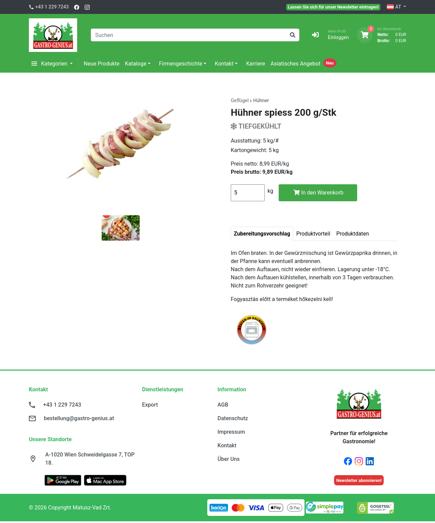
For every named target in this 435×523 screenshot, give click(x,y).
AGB (223, 404)
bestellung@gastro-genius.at (79, 418)
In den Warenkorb (318, 192)
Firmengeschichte (180, 63)
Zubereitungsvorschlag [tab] (262, 233)
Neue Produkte (101, 63)
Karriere (255, 63)
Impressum (231, 432)
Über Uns (229, 459)
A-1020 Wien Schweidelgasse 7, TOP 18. (90, 458)
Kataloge (135, 63)
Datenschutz (233, 418)
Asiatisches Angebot (295, 63)
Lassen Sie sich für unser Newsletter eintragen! (333, 7)
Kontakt (224, 63)
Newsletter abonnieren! (359, 480)
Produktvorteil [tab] (313, 233)
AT (394, 7)
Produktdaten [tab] (352, 233)
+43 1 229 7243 (52, 7)
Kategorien (50, 63)
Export (150, 404)
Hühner (261, 101)
